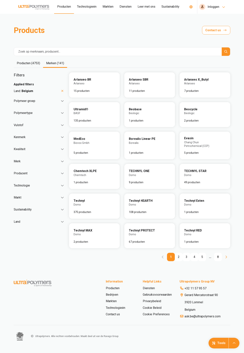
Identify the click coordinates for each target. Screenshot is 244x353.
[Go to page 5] (202, 257)
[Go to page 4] (194, 257)
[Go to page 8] (218, 257)
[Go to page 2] (179, 257)
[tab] (28, 63)
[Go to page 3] (186, 257)
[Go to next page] (226, 257)
